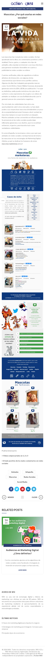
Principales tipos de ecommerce (13, 633)
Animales (14, 472)
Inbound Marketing (17, 9)
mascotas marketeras (10, 144)
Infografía (31, 9)
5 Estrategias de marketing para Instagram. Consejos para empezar (22, 628)
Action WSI (38, 655)
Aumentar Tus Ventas (22, 545)
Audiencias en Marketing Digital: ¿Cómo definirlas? (22, 551)
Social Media (22, 482)
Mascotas (13, 477)
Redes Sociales (30, 477)
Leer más (22, 570)
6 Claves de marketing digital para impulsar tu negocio (21, 623)
